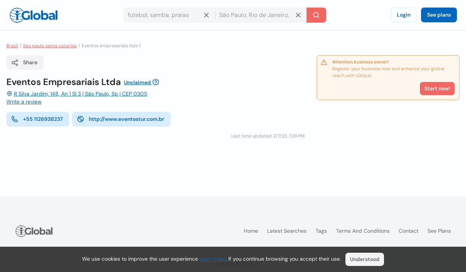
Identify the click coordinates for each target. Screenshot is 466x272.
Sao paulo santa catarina (50, 46)
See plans (439, 14)
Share (24, 62)
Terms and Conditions (363, 230)
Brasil (12, 46)
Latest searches (287, 230)
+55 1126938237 (37, 119)
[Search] (316, 15)
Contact (408, 230)
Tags (321, 230)
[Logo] (33, 15)
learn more (213, 258)
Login (403, 14)
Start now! (437, 88)
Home (251, 230)
